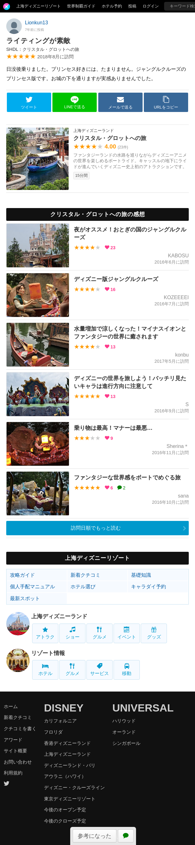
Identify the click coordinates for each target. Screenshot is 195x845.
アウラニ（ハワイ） (65, 776)
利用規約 (13, 772)
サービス (99, 669)
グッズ (154, 633)
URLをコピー (166, 102)
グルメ (100, 633)
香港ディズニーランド (67, 743)
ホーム (11, 706)
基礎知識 (141, 575)
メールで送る (120, 102)
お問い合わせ (18, 762)
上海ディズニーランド (59, 616)
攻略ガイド (22, 575)
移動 (126, 669)
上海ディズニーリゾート (38, 6)
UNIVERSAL (142, 708)
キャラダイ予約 (148, 586)
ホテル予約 (112, 6)
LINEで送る (74, 102)
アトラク (45, 633)
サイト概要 (15, 750)
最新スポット (25, 598)
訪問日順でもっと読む (96, 528)
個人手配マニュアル (32, 586)
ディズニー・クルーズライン (74, 787)
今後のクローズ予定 (65, 820)
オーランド (124, 732)
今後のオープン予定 (65, 809)
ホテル (45, 669)
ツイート (29, 102)
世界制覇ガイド (81, 6)
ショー (73, 633)
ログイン (151, 6)
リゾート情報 (48, 653)
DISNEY (64, 708)
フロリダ (53, 732)
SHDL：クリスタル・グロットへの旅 (42, 49)
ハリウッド (124, 720)
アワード (13, 739)
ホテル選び (83, 586)
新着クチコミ (85, 575)
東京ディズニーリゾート (69, 798)
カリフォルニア (60, 720)
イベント (126, 633)
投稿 (132, 6)
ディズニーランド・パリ (69, 765)
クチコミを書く (20, 728)
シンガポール (126, 743)
